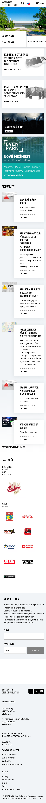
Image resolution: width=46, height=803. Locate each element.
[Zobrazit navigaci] (40, 3)
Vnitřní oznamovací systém (11, 789)
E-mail (6, 630)
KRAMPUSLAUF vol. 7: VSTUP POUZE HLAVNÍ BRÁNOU (29, 391)
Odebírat (36, 650)
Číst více (23, 217)
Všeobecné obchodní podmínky (12, 764)
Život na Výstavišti (8, 757)
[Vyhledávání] (23, 3)
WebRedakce (24, 798)
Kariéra (4, 783)
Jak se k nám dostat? (9, 754)
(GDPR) (12, 616)
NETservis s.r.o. (33, 798)
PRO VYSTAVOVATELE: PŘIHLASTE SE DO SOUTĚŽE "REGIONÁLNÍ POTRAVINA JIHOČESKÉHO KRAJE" (30, 242)
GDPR (4, 786)
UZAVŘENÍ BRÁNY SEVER (28, 201)
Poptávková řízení (8, 779)
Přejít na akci (8, 41)
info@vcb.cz (6, 714)
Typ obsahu (9, 644)
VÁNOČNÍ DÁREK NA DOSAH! (29, 426)
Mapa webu (6, 798)
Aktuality (5, 776)
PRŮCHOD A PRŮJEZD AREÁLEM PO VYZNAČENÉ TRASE (30, 293)
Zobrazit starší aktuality (13, 447)
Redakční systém (15, 798)
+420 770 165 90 (8, 711)
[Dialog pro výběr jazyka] (29, 3)
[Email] (24, 636)
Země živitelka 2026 (13, 36)
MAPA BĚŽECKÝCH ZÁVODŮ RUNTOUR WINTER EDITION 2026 (30, 333)
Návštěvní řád (6, 761)
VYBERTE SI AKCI (11, 101)
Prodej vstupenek (12, 69)
